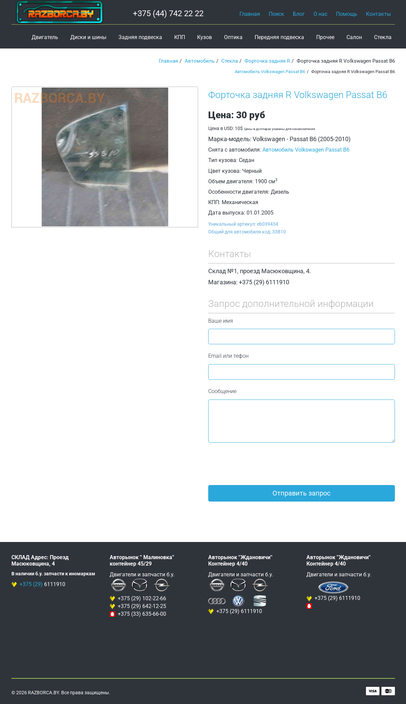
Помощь (346, 14)
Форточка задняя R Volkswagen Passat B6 (297, 94)
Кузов (204, 37)
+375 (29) (31, 584)
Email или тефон (228, 356)
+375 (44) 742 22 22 (168, 13)
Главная (249, 14)
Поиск (276, 14)
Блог (299, 14)
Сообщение (222, 391)
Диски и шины (88, 37)
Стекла (383, 37)
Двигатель (45, 37)
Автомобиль (200, 61)
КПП (179, 37)
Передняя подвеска (279, 37)
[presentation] (259, 464)
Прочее (325, 37)
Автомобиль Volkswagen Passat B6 (270, 71)
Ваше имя (220, 321)
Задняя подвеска (140, 37)
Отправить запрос (301, 493)
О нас (320, 14)
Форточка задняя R (267, 61)
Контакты (378, 14)
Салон (354, 37)
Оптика (233, 37)
